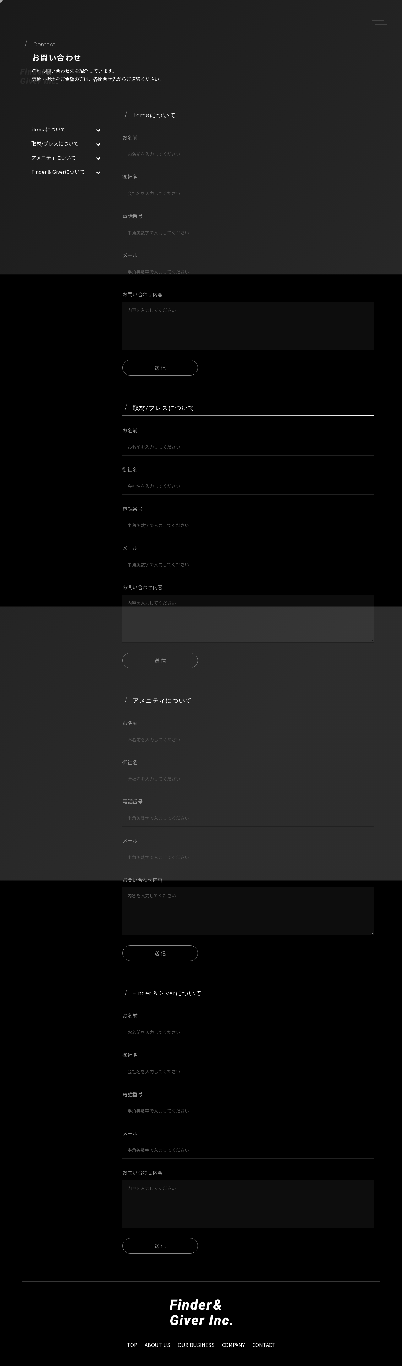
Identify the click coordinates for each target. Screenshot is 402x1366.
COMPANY (233, 1344)
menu (379, 22)
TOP (132, 1344)
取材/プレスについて (65, 143)
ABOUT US (157, 1344)
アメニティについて (65, 157)
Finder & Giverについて (65, 171)
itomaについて (65, 129)
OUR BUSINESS (196, 1344)
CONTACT (264, 1344)
